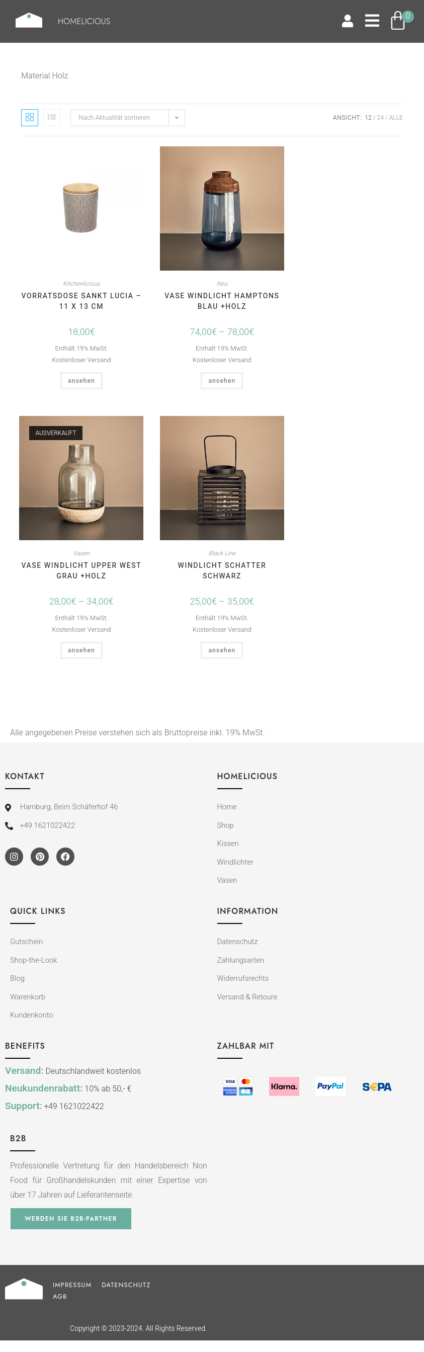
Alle (396, 117)
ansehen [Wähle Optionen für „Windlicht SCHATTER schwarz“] (221, 650)
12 (368, 117)
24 (380, 117)
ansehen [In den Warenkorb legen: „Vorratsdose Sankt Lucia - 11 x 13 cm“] (81, 380)
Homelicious (94, 21)
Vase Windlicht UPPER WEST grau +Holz (81, 570)
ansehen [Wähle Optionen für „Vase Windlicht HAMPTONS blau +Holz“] (221, 380)
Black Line (222, 553)
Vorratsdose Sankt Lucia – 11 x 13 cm (81, 301)
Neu (222, 283)
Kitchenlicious (81, 283)
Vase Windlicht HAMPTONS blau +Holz (221, 301)
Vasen (81, 553)
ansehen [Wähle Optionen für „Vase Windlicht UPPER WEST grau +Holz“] (81, 650)
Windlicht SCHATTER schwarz (222, 570)
